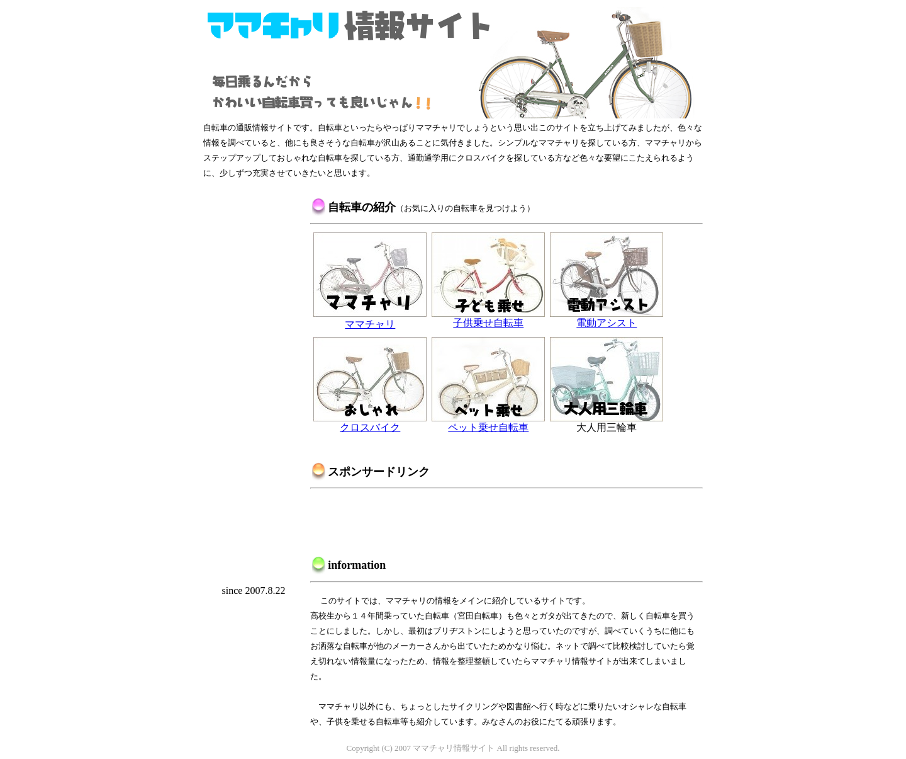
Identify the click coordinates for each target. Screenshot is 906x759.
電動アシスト (606, 318)
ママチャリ (370, 318)
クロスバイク (370, 423)
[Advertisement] (253, 385)
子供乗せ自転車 (488, 318)
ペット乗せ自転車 (488, 423)
